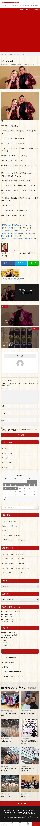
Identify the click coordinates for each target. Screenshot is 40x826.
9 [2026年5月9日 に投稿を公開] (34, 485)
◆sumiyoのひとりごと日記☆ (9, 635)
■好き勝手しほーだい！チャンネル (11, 619)
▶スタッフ (26, 5)
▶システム (4, 5)
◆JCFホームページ (6, 637)
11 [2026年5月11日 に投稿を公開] (10, 488)
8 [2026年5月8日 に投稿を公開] (29, 485)
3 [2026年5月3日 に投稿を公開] (5, 485)
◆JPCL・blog (5, 640)
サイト (3, 420)
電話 (28, 823)
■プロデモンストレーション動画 (10, 611)
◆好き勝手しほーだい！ (8, 632)
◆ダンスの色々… (14, 54)
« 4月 (4, 500)
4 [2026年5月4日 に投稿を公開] (10, 485)
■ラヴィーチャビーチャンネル (10, 621)
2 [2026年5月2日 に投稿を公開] (34, 481)
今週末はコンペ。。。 (8, 796)
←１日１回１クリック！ (16, 250)
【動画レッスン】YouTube (10, 225)
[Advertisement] (20, 31)
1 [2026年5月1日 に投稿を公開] (29, 481)
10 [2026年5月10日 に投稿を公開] (5, 488)
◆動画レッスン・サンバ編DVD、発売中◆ (15, 239)
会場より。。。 (6, 530)
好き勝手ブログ (4, 823)
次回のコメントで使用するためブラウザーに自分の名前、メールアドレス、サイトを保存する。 (19, 430)
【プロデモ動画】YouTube (10, 228)
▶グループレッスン (15, 5)
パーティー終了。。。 (8, 572)
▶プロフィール (35, 5)
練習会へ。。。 (26, 796)
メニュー (20, 823)
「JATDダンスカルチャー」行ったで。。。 (14, 540)
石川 (20, 554)
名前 (2, 406)
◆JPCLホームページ (7, 642)
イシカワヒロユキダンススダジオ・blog (25, 817)
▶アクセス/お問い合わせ (9, 467)
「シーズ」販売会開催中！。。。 (11, 521)
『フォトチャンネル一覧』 (10, 230)
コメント (4, 388)
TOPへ (36, 823)
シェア (12, 823)
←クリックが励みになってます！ (12, 279)
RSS (4, 651)
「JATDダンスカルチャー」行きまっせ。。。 (30, 770)
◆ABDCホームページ (7, 645)
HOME (5, 54)
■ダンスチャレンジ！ (7, 616)
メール (3, 413)
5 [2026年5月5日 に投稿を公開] (15, 485)
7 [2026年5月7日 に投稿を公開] (24, 485)
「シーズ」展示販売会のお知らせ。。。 (13, 535)
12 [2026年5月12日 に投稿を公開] (15, 488)
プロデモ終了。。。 (27, 54)
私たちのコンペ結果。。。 (9, 526)
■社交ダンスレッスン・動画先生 (10, 614)
